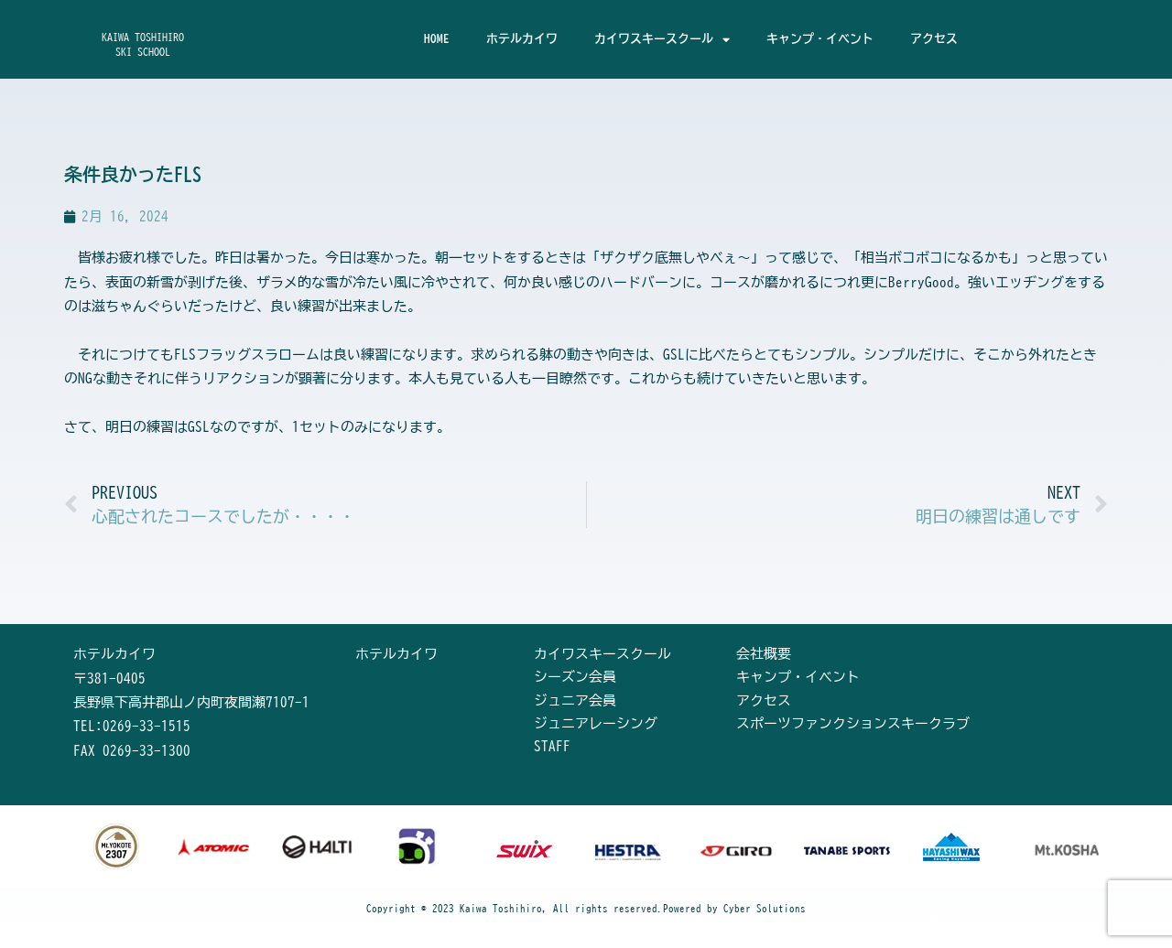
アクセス (934, 39)
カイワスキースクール (662, 40)
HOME (437, 39)
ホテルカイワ (522, 39)
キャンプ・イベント (820, 39)
